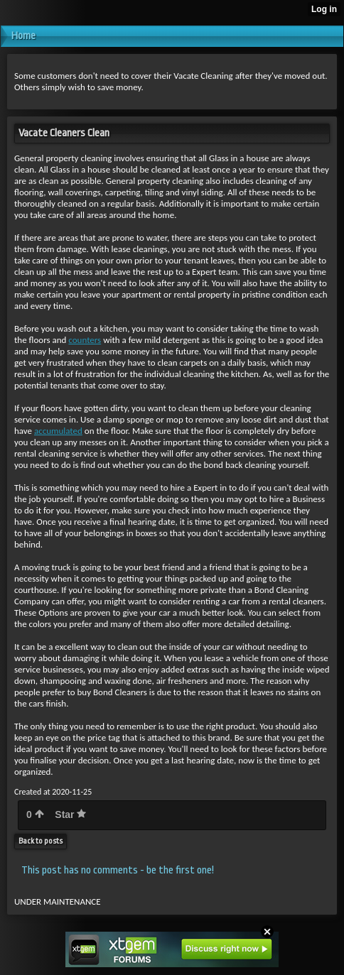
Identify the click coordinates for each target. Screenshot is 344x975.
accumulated (58, 430)
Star (70, 814)
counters (84, 339)
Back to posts (40, 841)
